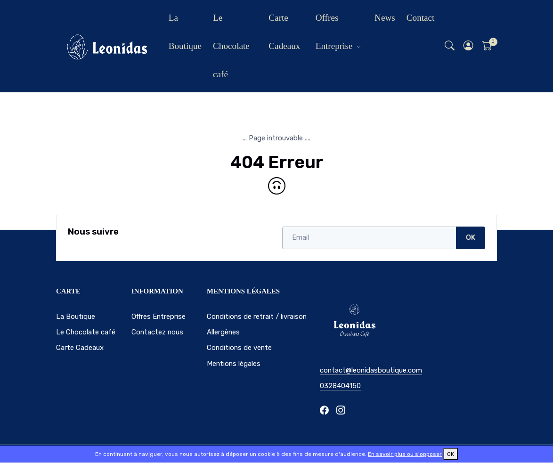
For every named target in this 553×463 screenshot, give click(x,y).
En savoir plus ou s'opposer (405, 454)
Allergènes (223, 332)
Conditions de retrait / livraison (257, 316)
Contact (421, 18)
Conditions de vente (239, 347)
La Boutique (185, 32)
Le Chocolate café (231, 46)
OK (470, 237)
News (384, 18)
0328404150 (340, 386)
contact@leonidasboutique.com (371, 370)
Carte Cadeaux (284, 32)
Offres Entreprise (334, 32)
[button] (468, 46)
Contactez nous (157, 332)
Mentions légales (233, 363)
